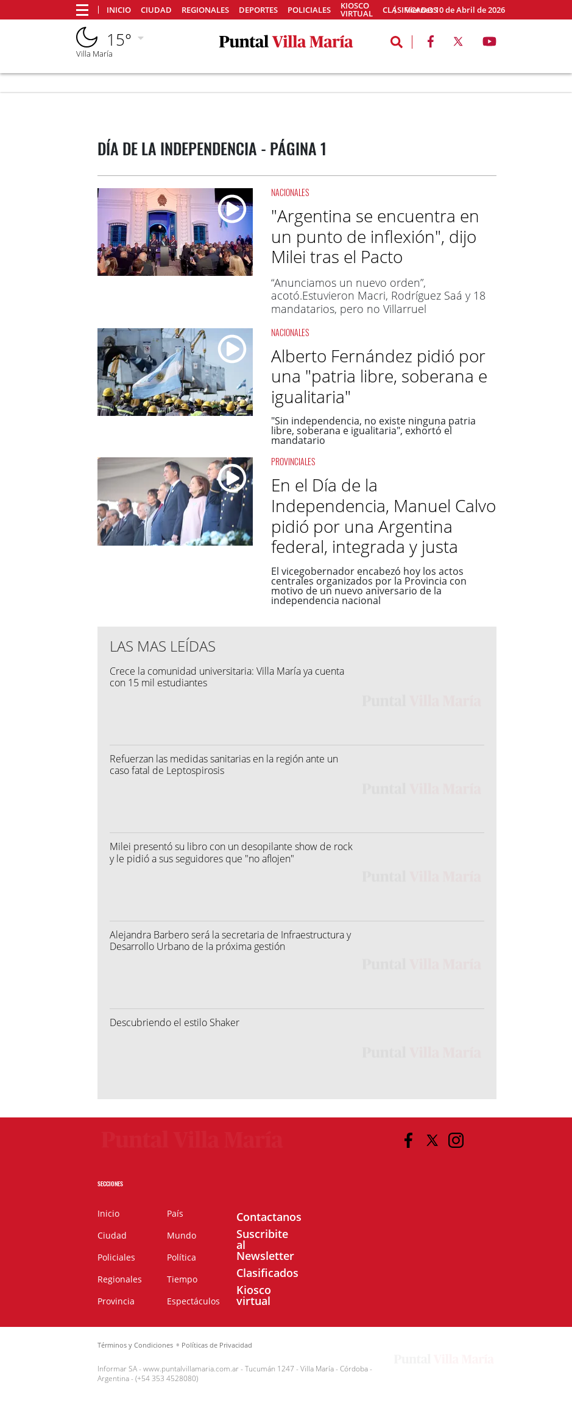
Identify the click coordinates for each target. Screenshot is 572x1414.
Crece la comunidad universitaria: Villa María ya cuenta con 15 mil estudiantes (227, 676)
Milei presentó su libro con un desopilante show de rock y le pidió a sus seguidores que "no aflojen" (231, 852)
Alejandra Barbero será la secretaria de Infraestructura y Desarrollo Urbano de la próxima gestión (230, 940)
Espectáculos (193, 1301)
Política (181, 1257)
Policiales (309, 10)
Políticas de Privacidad (217, 1344)
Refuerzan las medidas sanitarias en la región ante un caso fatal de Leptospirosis (224, 764)
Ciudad (156, 10)
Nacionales (290, 192)
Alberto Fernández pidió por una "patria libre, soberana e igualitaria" (379, 376)
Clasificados (267, 1272)
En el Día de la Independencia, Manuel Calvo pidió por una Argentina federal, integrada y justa (383, 515)
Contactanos (269, 1216)
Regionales (205, 10)
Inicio (119, 10)
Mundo (181, 1235)
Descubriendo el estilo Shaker (174, 1022)
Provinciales (293, 461)
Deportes (258, 10)
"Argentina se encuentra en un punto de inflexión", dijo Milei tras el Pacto (375, 236)
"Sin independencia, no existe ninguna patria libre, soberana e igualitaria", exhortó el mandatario (373, 430)
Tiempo (182, 1279)
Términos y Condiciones (135, 1344)
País (175, 1213)
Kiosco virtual (357, 10)
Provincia (116, 1301)
